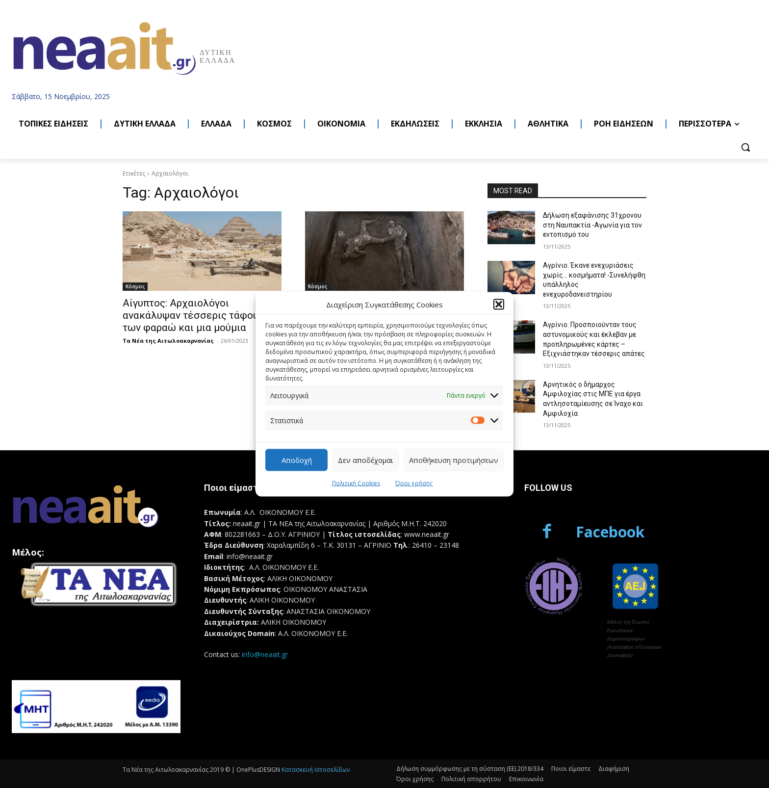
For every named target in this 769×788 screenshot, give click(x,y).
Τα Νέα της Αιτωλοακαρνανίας (168, 340)
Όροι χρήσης (414, 483)
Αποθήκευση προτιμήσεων (453, 460)
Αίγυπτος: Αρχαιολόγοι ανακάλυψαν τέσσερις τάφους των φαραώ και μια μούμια (193, 315)
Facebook (610, 532)
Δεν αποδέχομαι (365, 460)
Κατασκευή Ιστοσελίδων (316, 769)
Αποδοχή (297, 460)
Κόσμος (135, 286)
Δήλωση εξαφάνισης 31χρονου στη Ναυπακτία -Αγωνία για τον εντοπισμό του (592, 224)
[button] (499, 304)
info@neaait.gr (265, 654)
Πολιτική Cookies (356, 483)
